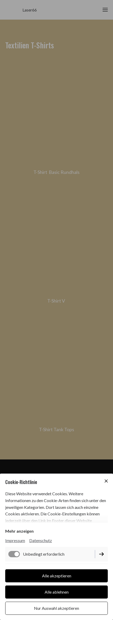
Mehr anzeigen (19, 530)
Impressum (15, 540)
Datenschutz (40, 540)
